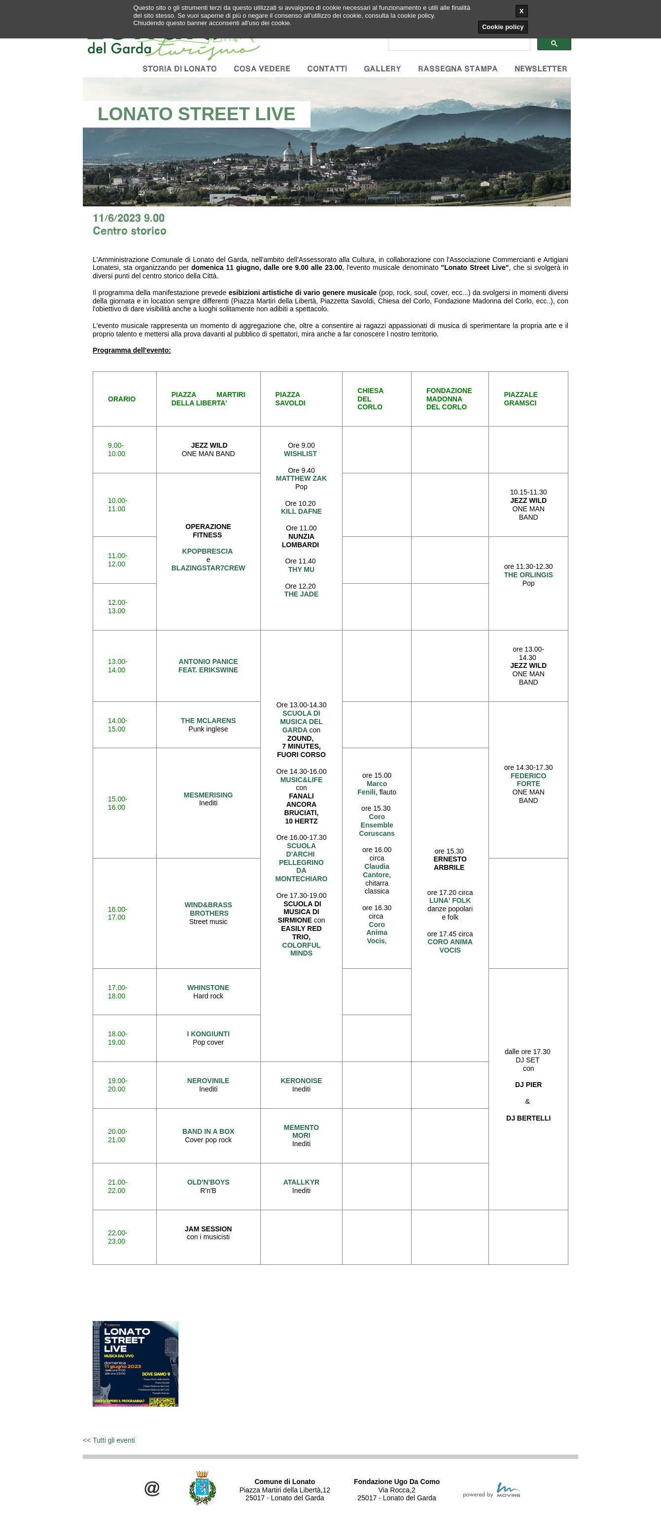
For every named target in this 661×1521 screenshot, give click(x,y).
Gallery (382, 68)
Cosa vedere (262, 68)
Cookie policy (503, 27)
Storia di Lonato (179, 68)
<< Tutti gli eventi (109, 1440)
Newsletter (541, 68)
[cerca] (458, 43)
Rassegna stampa (458, 68)
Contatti (327, 68)
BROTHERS (209, 913)
